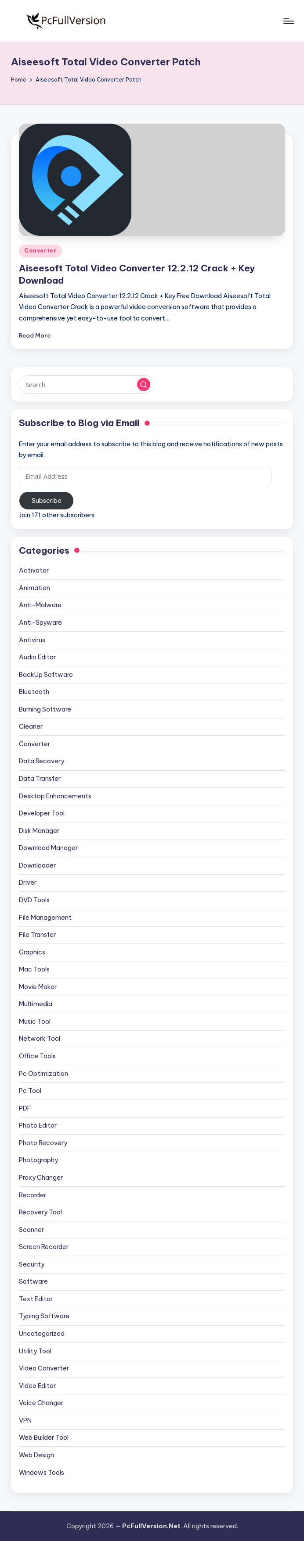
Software (33, 1281)
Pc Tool (30, 1091)
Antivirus (32, 640)
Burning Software (45, 709)
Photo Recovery (43, 1143)
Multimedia (35, 1004)
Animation (34, 588)
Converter (40, 250)
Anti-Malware (40, 605)
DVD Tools (34, 900)
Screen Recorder (44, 1247)
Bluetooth (34, 692)
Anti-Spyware (40, 622)
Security (31, 1264)
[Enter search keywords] (86, 384)
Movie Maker (38, 987)
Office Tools (37, 1056)
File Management (45, 918)
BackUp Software (46, 675)
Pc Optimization (43, 1074)
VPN (25, 1420)
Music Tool (35, 1021)
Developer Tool (42, 813)
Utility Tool (35, 1351)
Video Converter (44, 1368)
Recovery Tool (40, 1212)
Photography (38, 1160)
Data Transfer (40, 779)
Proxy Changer (41, 1178)
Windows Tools (41, 1473)
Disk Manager (39, 831)
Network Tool (39, 1039)
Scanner (31, 1230)
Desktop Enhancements (55, 796)
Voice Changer (41, 1403)
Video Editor (37, 1386)
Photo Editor (38, 1125)
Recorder (32, 1195)
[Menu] (288, 21)
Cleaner (31, 726)
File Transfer (37, 935)
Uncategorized (42, 1334)
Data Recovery (41, 761)
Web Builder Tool (44, 1437)
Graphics (32, 952)
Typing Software (44, 1316)
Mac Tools (34, 969)
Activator (34, 570)
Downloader (37, 865)
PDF (25, 1108)
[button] (143, 384)
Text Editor (36, 1299)
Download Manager (48, 848)
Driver (27, 882)
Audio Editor (37, 657)
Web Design (36, 1455)
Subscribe (47, 501)
